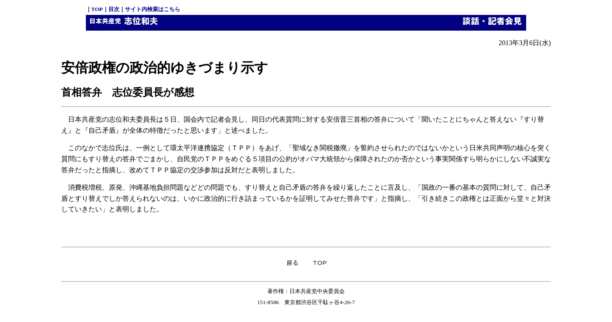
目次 (113, 9)
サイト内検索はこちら (152, 9)
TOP (97, 9)
